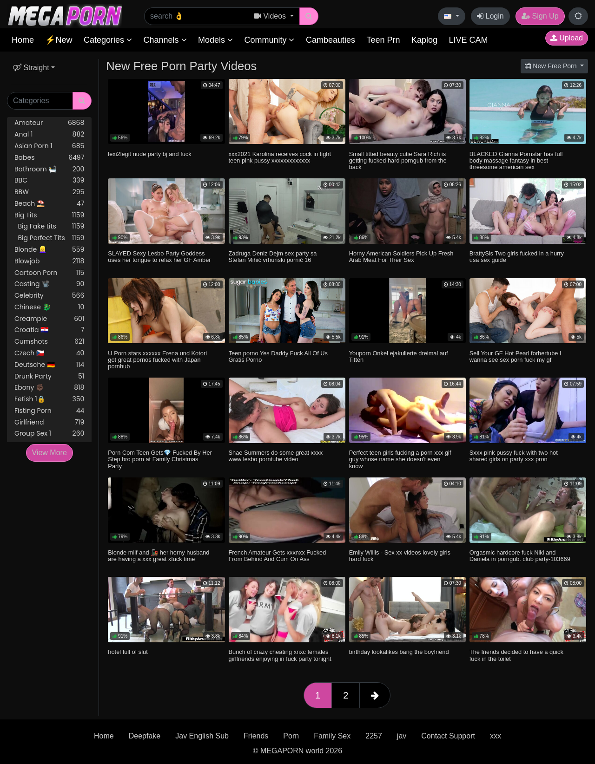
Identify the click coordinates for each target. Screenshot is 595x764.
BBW (49, 192)
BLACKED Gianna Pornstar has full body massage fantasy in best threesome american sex (516, 160)
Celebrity (49, 295)
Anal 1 (49, 134)
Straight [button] (31, 68)
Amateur (49, 123)
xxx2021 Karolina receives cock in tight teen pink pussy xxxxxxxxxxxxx (280, 157)
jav (401, 736)
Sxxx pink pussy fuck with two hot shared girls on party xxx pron (513, 456)
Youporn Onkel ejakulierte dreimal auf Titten (398, 356)
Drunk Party (49, 376)
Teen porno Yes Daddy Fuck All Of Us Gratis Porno (278, 356)
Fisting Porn (49, 411)
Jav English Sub (202, 736)
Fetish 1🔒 (49, 399)
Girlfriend (49, 422)
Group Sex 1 (49, 433)
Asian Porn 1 (49, 146)
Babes (49, 158)
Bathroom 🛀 (49, 169)
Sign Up (540, 16)
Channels (164, 40)
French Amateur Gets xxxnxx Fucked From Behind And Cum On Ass (277, 555)
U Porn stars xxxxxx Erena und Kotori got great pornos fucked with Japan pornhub (157, 360)
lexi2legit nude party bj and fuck (149, 153)
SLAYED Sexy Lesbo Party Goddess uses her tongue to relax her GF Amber (159, 256)
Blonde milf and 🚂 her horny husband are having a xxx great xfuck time (158, 555)
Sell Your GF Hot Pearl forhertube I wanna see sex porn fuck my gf (515, 356)
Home (23, 40)
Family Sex (332, 736)
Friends (256, 736)
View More (49, 453)
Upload (566, 38)
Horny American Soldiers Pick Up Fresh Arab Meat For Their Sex (401, 256)
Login (490, 16)
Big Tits (49, 215)
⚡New (58, 40)
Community (269, 40)
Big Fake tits (49, 226)
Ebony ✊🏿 (49, 387)
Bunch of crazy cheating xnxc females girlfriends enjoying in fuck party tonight (280, 655)
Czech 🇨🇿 (49, 353)
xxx (495, 736)
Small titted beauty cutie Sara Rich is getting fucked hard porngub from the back (398, 160)
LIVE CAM (468, 40)
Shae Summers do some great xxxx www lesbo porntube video (276, 456)
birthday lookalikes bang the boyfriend (399, 651)
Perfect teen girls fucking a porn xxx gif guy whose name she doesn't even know (400, 459)
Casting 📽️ (49, 284)
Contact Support (448, 736)
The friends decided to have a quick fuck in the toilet (516, 655)
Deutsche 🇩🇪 (49, 365)
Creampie (49, 319)
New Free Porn (551, 66)
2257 (373, 736)
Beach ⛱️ (49, 204)
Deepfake (145, 736)
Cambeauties (330, 40)
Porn (291, 736)
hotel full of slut (127, 651)
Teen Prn (383, 40)
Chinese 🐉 (49, 307)
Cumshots (49, 341)
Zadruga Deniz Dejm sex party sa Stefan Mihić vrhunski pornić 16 (273, 256)
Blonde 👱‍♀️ (49, 250)
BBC (49, 180)
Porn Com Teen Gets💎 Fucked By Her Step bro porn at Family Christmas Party (160, 459)
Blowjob (49, 261)
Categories (108, 40)
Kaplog (424, 40)
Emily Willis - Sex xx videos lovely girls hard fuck (399, 555)
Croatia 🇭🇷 (49, 330)
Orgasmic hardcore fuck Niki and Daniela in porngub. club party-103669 (519, 555)
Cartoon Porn (49, 273)
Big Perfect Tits (49, 238)
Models (215, 40)
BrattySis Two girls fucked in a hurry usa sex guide (516, 256)
